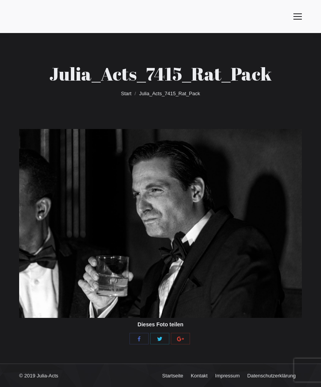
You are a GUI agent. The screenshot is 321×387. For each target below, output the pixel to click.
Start (126, 93)
